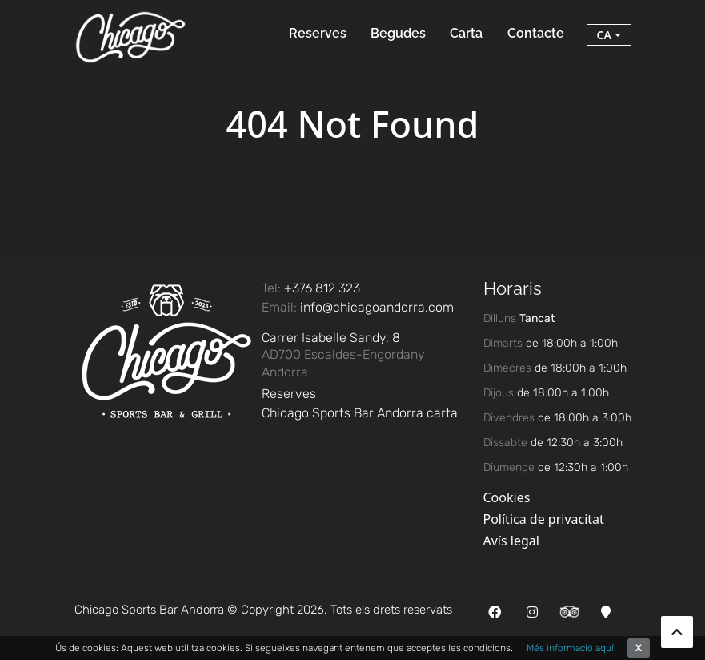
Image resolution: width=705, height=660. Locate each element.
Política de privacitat (543, 519)
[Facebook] (494, 612)
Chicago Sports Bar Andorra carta (360, 413)
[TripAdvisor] (569, 610)
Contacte (535, 33)
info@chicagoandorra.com (377, 307)
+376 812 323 (322, 288)
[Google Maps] (605, 612)
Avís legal (511, 540)
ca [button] (604, 34)
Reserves (317, 33)
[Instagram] (532, 612)
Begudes (398, 33)
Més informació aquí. (571, 648)
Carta (466, 33)
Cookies (507, 497)
